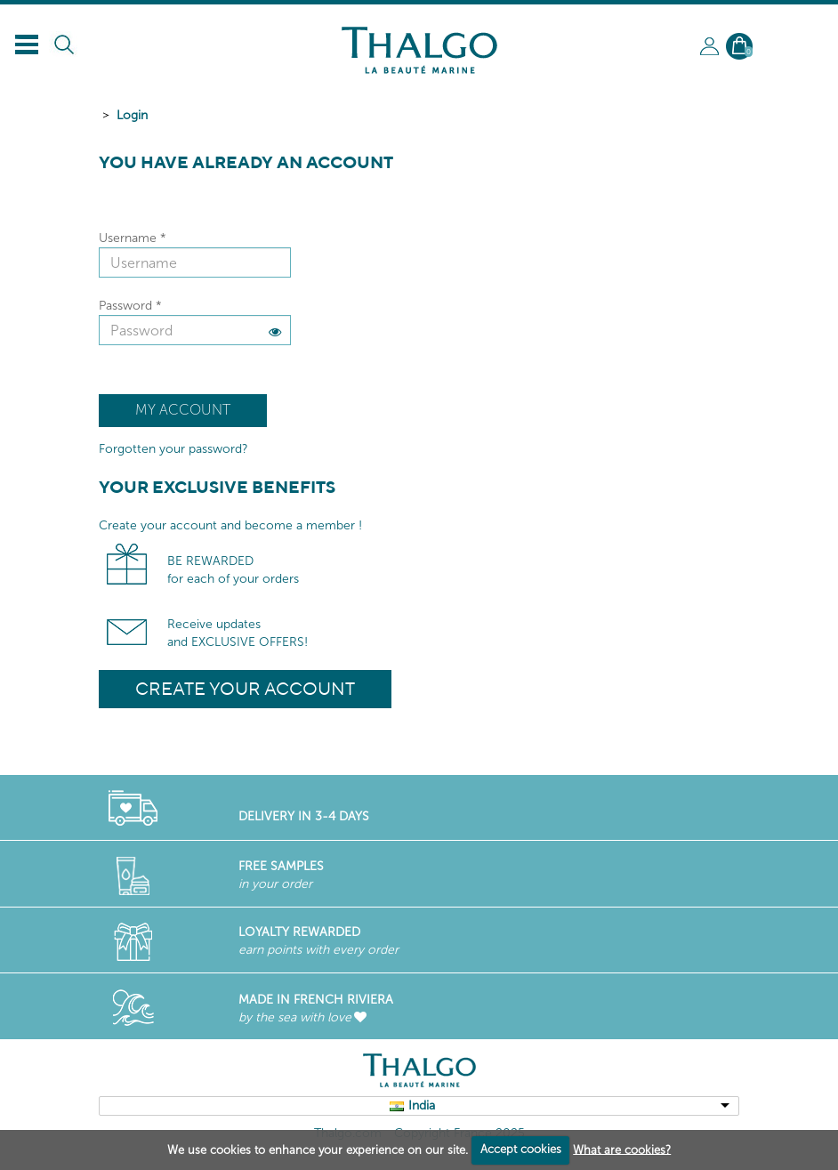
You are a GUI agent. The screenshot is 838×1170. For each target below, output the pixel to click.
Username (132, 238)
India (421, 1105)
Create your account (245, 688)
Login (132, 115)
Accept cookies (520, 1149)
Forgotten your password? (173, 448)
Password (130, 305)
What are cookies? (622, 1149)
